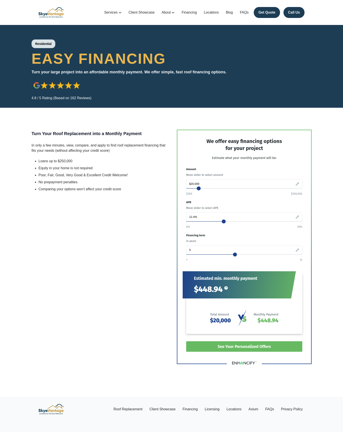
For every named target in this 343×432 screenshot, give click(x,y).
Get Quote (266, 12)
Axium (253, 409)
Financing (189, 12)
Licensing (212, 409)
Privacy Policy (292, 409)
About (168, 12)
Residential (43, 44)
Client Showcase (142, 12)
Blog (229, 12)
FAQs (244, 12)
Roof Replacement (128, 409)
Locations (211, 12)
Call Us (294, 12)
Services (112, 12)
